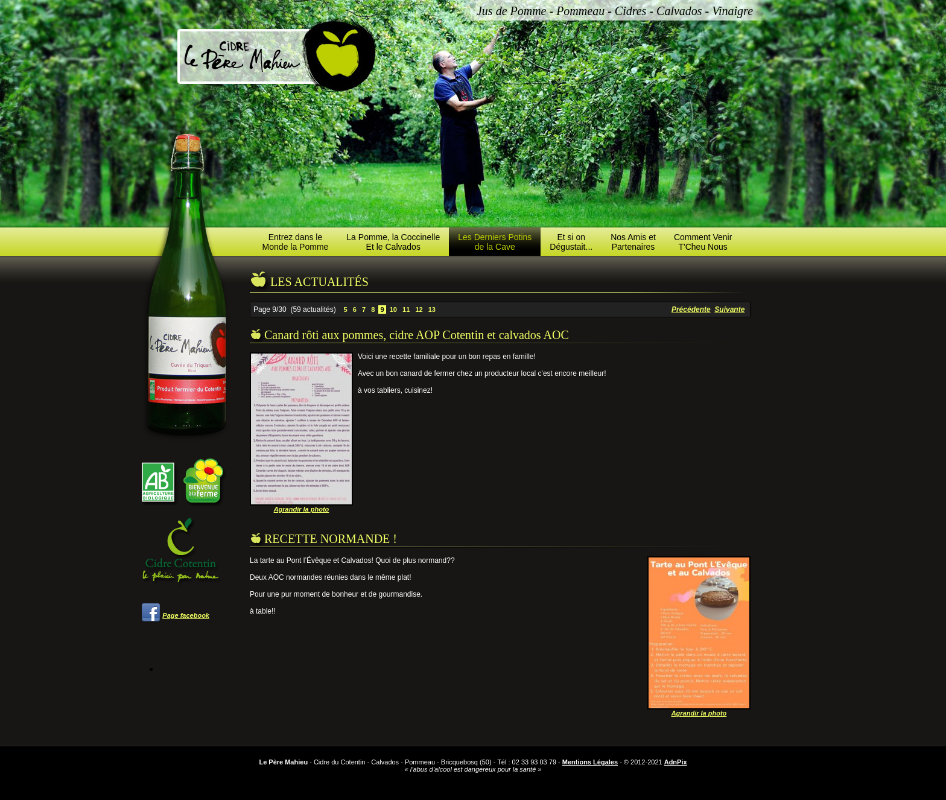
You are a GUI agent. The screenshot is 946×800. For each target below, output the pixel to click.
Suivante (729, 309)
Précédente (691, 309)
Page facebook (185, 615)
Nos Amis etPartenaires (633, 242)
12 (418, 309)
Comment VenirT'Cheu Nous (703, 242)
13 (432, 309)
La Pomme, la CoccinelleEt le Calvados (393, 242)
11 (406, 309)
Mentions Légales (590, 762)
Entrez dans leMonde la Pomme (295, 242)
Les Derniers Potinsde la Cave (495, 242)
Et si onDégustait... (571, 242)
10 (393, 309)
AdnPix (675, 762)
